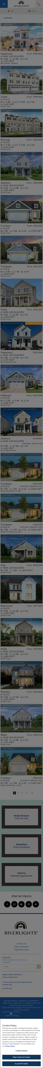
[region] (21, 1043)
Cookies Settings (21, 1050)
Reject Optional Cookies (21, 1057)
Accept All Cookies (21, 1064)
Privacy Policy (10, 1046)
